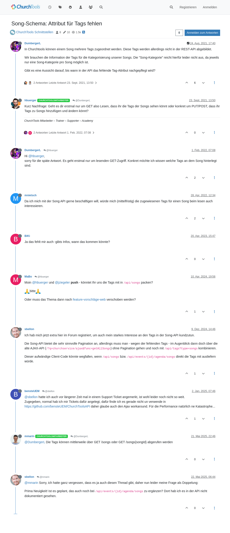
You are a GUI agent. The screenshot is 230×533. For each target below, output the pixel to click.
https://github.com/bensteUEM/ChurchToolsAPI (57, 406)
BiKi (27, 236)
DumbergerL (32, 43)
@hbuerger (51, 150)
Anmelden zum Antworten (202, 32)
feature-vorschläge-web (89, 299)
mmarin (29, 436)
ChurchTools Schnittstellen (34, 32)
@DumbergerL (81, 100)
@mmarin (43, 477)
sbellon (29, 329)
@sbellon (48, 391)
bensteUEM (32, 391)
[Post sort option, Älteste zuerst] (179, 33)
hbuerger (30, 100)
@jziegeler (62, 282)
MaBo (28, 276)
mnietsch (30, 195)
